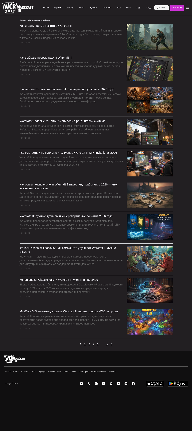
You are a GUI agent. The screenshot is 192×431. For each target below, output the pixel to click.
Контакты (177, 8)
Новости (112, 372)
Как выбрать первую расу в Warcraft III (46, 57)
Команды (70, 8)
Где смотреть (83, 372)
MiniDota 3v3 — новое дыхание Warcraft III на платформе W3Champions (69, 311)
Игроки (57, 8)
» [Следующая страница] (107, 344)
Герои (118, 8)
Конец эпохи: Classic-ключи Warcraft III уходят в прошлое (59, 279)
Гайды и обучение (98, 372)
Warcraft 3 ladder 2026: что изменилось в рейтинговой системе (63, 121)
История (107, 8)
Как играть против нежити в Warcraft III (46, 25)
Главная (45, 8)
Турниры (94, 8)
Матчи (82, 8)
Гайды (149, 8)
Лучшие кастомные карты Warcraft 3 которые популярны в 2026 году (67, 89)
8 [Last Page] (111, 344)
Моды (138, 8)
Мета (128, 8)
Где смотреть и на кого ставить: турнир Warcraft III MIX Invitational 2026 (68, 152)
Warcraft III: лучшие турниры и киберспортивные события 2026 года (66, 216)
